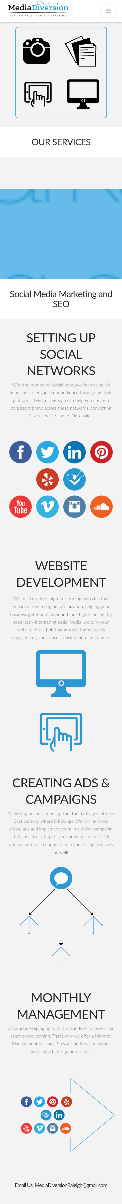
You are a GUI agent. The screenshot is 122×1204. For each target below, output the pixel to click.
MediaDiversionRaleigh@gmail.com (71, 1185)
